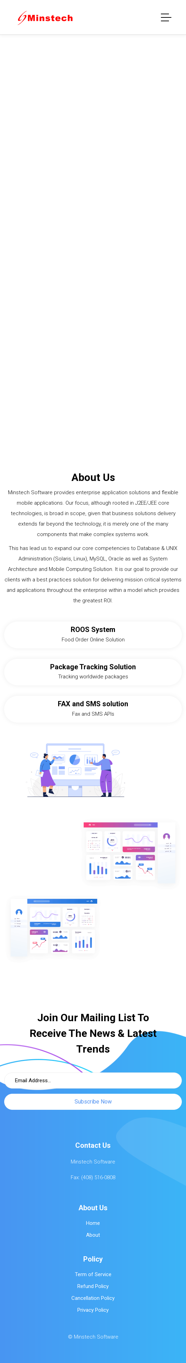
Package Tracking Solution (93, 667)
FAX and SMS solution (93, 704)
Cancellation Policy (93, 1298)
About (93, 1235)
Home (93, 1223)
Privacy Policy (93, 1310)
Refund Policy (93, 1286)
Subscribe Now (93, 1101)
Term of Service (93, 1274)
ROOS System (93, 629)
